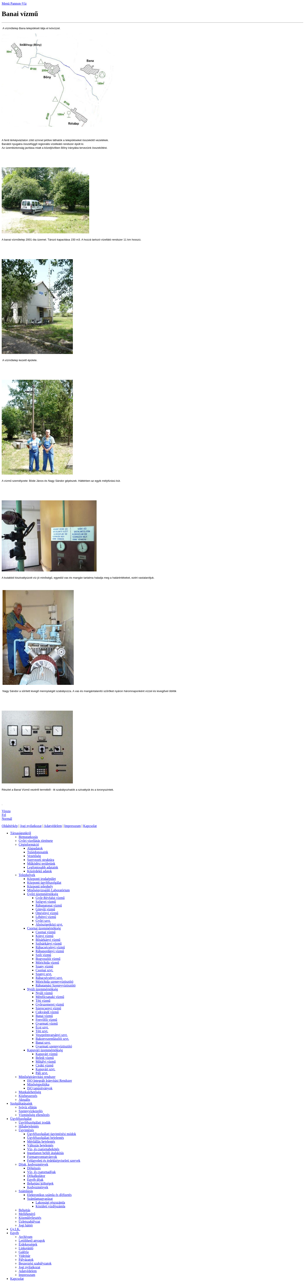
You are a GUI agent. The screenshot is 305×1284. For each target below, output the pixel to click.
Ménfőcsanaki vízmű (50, 997)
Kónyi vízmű (44, 936)
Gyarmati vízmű (47, 1023)
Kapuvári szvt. (45, 1069)
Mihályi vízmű (46, 1061)
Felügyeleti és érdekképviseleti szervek (53, 1160)
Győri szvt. (43, 920)
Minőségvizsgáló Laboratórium (48, 890)
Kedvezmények (37, 1187)
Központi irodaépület (41, 879)
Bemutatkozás (28, 837)
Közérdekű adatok (39, 871)
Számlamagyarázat (40, 1198)
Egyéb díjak (35, 1179)
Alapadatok (35, 848)
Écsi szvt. (42, 1027)
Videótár (24, 1256)
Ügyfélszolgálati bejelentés (45, 1137)
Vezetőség (34, 856)
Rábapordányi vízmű (50, 951)
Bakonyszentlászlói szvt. (52, 1038)
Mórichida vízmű (47, 962)
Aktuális (24, 1099)
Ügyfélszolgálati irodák (35, 1122)
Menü (6, 3)
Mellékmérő (27, 1214)
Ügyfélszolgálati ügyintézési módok (51, 1134)
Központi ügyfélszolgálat (44, 882)
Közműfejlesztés (30, 1217)
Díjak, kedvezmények (33, 1164)
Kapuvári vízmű (47, 1054)
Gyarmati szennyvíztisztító (54, 1046)
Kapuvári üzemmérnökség (45, 1050)
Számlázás (26, 1191)
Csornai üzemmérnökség (44, 928)
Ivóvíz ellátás (28, 1107)
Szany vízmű (44, 966)
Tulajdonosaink (37, 852)
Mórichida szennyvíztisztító (54, 981)
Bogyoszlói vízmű (48, 959)
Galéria (24, 1252)
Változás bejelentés (40, 1145)
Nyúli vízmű (44, 993)
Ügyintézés (26, 1130)
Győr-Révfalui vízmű (50, 898)
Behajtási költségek (40, 1183)
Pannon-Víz (18, 3)
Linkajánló (26, 1248)
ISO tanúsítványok (40, 1088)
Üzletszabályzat (29, 1221)
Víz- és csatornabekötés (43, 1149)
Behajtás (24, 1210)
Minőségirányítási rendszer (37, 1077)
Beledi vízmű (45, 1058)
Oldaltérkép (10, 826)
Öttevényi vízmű (47, 913)
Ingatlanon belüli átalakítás (45, 1153)
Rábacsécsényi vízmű (50, 947)
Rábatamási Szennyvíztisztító (56, 985)
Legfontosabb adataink (42, 867)
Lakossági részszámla (50, 1202)
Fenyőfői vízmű (46, 1019)
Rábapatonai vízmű (49, 905)
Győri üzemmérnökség (42, 894)
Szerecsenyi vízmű (48, 1008)
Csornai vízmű (45, 932)
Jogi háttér (26, 1225)
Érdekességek (28, 1244)
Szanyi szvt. (44, 974)
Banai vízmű (44, 1016)
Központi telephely (40, 886)
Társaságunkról (20, 833)
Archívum (25, 1237)
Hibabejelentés (29, 1126)
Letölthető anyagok (32, 1240)
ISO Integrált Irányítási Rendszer (49, 1080)
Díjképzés (34, 1168)
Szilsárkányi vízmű (49, 943)
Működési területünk (41, 863)
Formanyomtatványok (42, 1157)
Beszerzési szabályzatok (35, 1263)
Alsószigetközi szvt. (49, 924)
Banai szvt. (43, 1042)
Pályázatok (26, 1259)
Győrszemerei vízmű (50, 1004)
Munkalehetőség (30, 1092)
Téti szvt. (42, 1031)
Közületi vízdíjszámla (50, 1206)
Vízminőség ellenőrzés (34, 1115)
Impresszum (72, 826)
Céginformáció (29, 844)
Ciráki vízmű (44, 1065)
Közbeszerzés (28, 1096)
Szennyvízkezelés (31, 1111)
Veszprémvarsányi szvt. (52, 1035)
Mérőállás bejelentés (41, 1141)
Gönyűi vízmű (45, 909)
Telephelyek (27, 875)
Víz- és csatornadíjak (41, 1172)
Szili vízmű (43, 955)
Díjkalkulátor (36, 1176)
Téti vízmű (43, 1000)
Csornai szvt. (44, 970)
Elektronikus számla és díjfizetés (49, 1195)
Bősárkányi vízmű (48, 939)
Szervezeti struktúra (40, 860)
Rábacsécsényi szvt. (49, 978)
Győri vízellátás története (36, 840)
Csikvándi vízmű (47, 1012)
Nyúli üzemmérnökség (42, 989)
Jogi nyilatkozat (31, 826)
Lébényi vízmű (46, 917)
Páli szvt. (42, 1073)
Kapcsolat (90, 826)
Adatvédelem (53, 826)
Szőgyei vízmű (46, 901)
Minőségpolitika (38, 1084)
